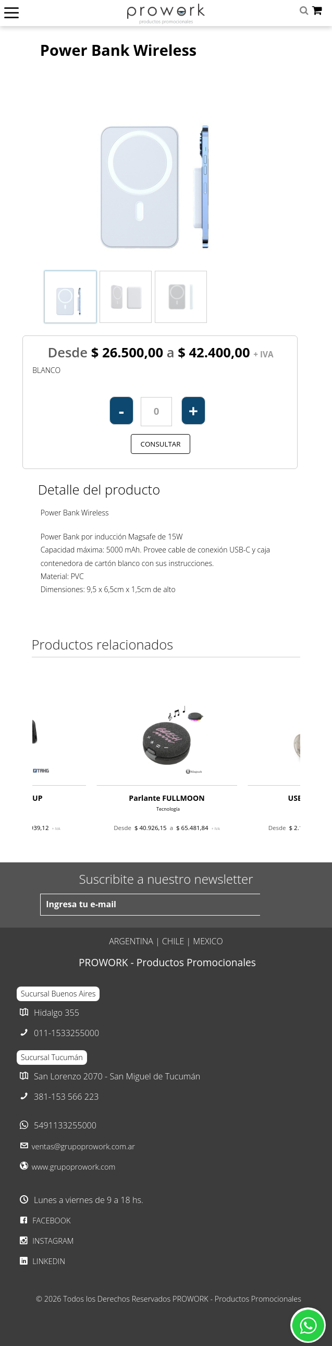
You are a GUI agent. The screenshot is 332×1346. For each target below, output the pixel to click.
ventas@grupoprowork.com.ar (83, 1146)
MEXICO (208, 941)
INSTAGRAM (45, 1240)
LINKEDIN (41, 1261)
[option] (167, 766)
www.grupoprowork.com (74, 1166)
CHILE (173, 941)
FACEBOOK (44, 1220)
